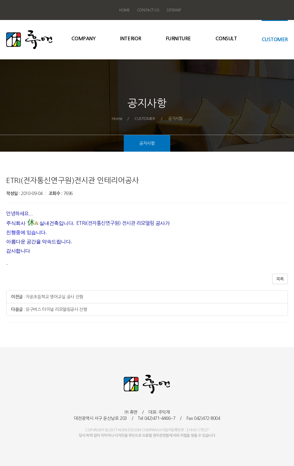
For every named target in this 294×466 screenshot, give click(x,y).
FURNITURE (178, 38)
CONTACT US (148, 10)
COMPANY (83, 38)
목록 (280, 279)
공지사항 (147, 144)
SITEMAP (174, 10)
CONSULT (226, 38)
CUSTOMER (275, 39)
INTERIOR (130, 38)
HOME (124, 10)
